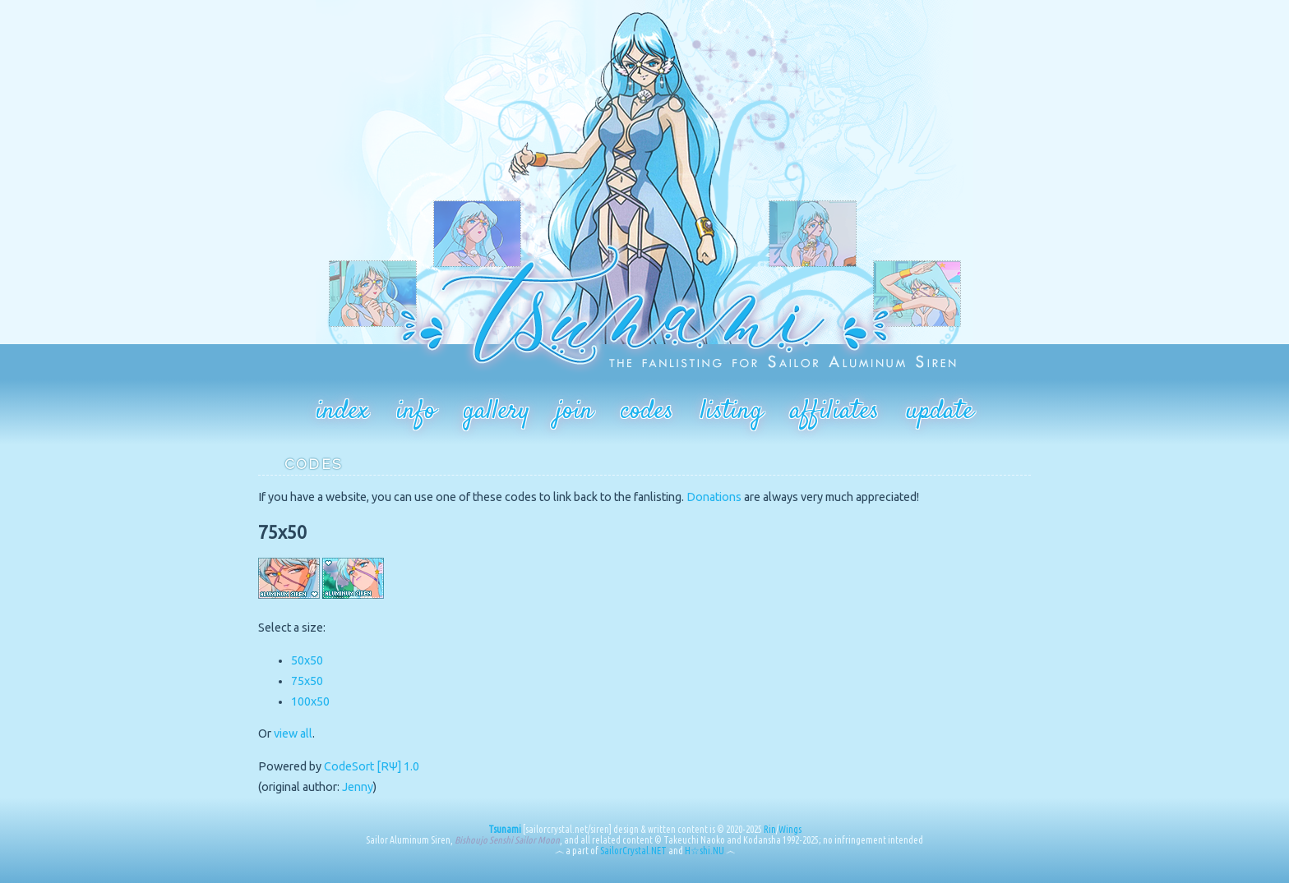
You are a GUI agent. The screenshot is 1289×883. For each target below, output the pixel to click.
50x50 (307, 660)
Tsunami (504, 829)
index (342, 411)
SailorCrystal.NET (633, 850)
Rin (770, 829)
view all (293, 733)
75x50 (307, 681)
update (939, 411)
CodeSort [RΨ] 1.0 (371, 766)
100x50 (310, 701)
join (575, 411)
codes (647, 411)
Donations (714, 497)
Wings (790, 829)
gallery (496, 411)
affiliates (834, 411)
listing (731, 411)
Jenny (357, 786)
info (416, 411)
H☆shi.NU (704, 850)
